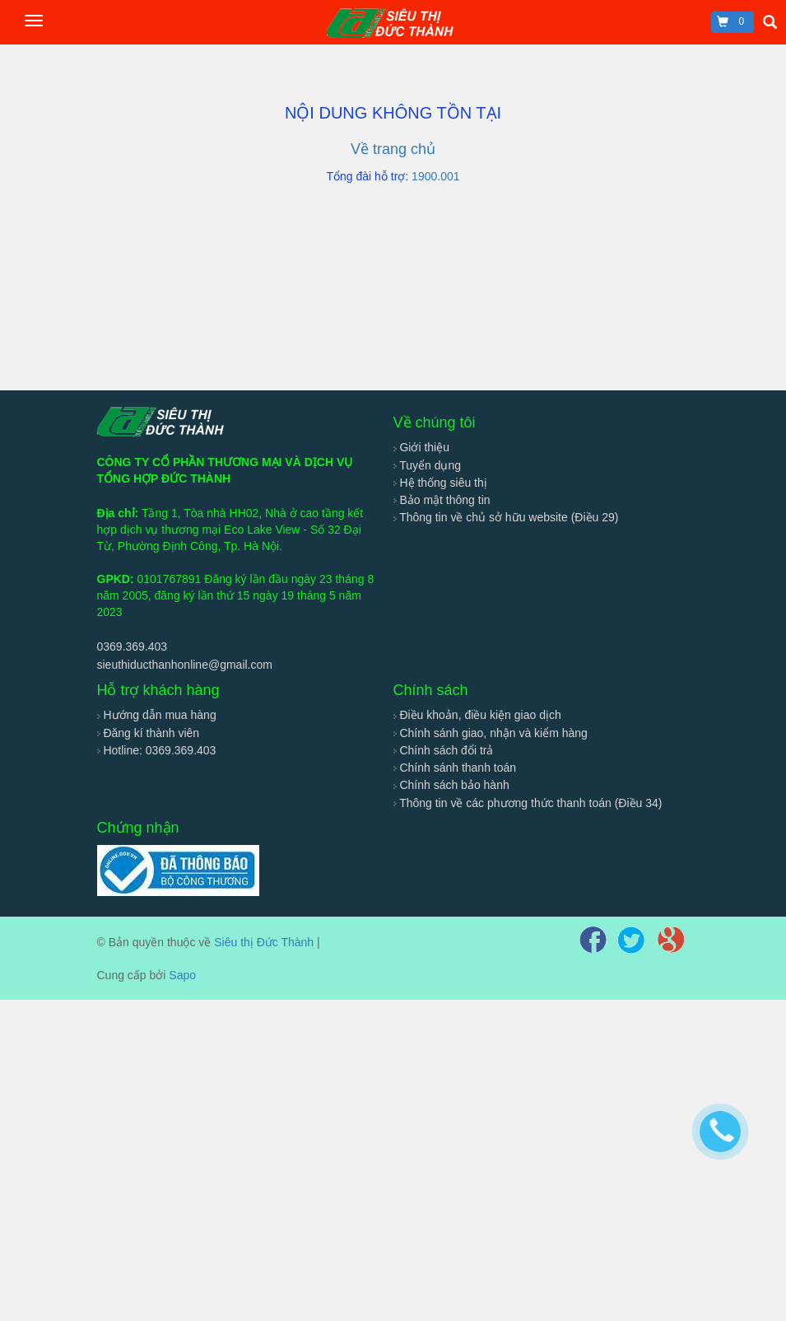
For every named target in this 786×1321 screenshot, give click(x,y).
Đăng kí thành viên (148, 733)
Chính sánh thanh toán (455, 767)
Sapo (182, 975)
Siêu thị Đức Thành (264, 942)
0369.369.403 (132, 646)
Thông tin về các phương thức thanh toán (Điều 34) (528, 803)
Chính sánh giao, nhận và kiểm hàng (490, 733)
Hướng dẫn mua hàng (156, 714)
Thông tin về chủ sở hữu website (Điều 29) (506, 517)
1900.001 (435, 176)
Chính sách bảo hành (451, 784)
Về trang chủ (393, 149)
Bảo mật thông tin (442, 499)
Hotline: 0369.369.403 (156, 750)
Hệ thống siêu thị (440, 482)
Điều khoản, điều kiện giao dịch (477, 714)
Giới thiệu (421, 447)
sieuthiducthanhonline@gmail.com (184, 664)
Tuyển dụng (427, 465)
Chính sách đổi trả (443, 750)
